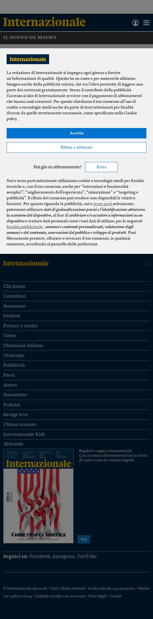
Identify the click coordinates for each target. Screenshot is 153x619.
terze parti (103, 204)
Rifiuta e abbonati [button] (76, 148)
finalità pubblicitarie (25, 227)
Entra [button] (102, 167)
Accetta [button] (77, 133)
